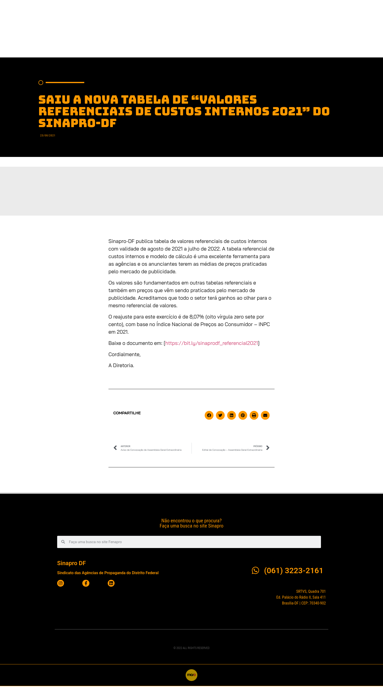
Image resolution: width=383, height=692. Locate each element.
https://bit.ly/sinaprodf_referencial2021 (211, 349)
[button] (209, 421)
